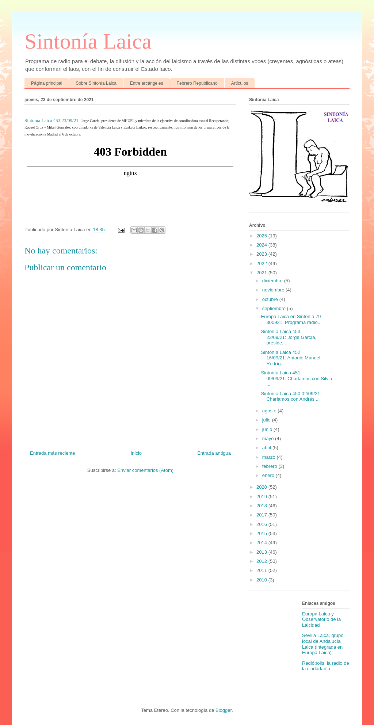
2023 (262, 254)
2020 (262, 487)
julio (267, 420)
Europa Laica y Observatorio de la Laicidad (321, 619)
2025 (262, 236)
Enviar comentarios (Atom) (145, 470)
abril (267, 447)
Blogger (223, 710)
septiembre (274, 308)
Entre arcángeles (146, 83)
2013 (262, 552)
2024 (262, 245)
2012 (262, 561)
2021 (262, 272)
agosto (270, 410)
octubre (270, 299)
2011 (262, 570)
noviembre (274, 290)
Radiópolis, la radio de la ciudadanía (325, 666)
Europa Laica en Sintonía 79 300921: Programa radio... (291, 319)
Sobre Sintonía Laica (96, 83)
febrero (270, 466)
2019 (262, 496)
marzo (269, 457)
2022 (262, 263)
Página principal (46, 83)
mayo (268, 438)
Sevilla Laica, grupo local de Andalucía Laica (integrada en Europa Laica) (322, 644)
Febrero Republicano (197, 83)
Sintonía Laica (88, 41)
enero (269, 475)
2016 (262, 524)
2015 (262, 533)
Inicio (136, 453)
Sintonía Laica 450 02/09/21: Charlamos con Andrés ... (291, 396)
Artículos (239, 83)
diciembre (273, 280)
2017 (262, 515)
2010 (262, 580)
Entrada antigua (214, 453)
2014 (262, 542)
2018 (262, 505)
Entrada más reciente (52, 453)
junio (268, 429)
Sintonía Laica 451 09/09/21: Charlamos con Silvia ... (296, 378)
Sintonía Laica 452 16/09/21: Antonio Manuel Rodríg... (290, 358)
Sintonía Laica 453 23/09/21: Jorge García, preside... (288, 337)
